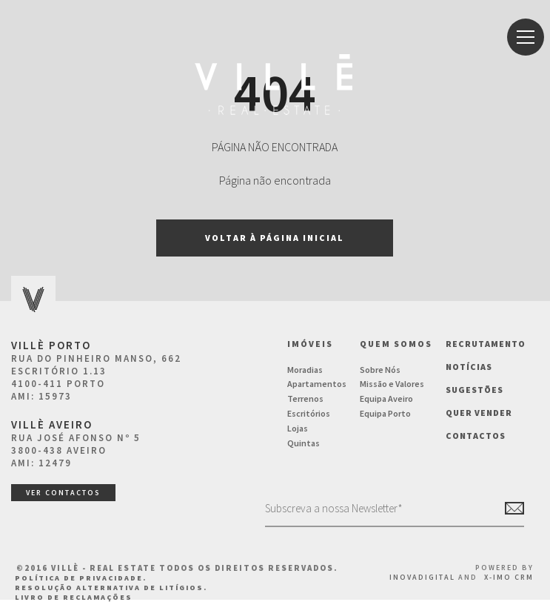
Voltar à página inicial (274, 237)
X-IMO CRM (509, 577)
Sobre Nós (380, 369)
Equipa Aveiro (386, 398)
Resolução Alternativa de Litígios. (111, 587)
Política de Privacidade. (81, 578)
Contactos (476, 435)
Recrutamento (486, 343)
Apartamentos (316, 383)
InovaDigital (422, 577)
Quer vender (479, 412)
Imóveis (310, 343)
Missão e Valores (392, 383)
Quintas (303, 443)
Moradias (305, 369)
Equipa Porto (385, 413)
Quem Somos (396, 343)
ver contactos (63, 492)
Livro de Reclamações (74, 597)
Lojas (297, 428)
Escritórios (308, 413)
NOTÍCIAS (469, 366)
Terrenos (305, 398)
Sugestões (474, 389)
